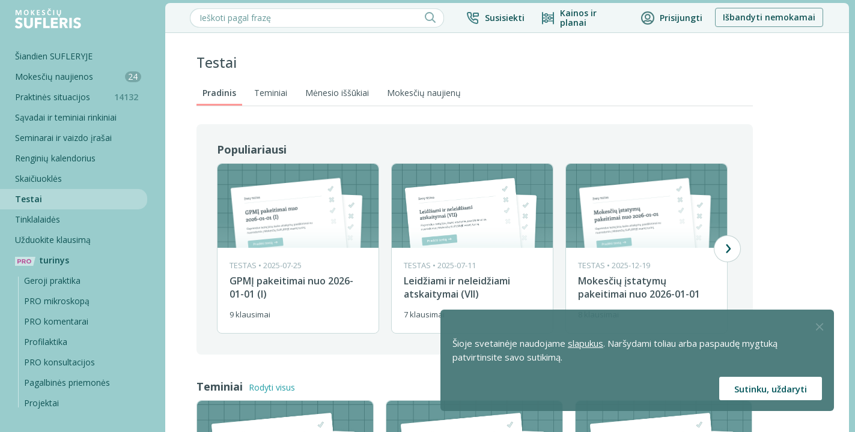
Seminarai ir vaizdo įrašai (66, 137)
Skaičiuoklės (41, 178)
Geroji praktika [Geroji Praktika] (55, 280)
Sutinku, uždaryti (770, 389)
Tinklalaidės (40, 219)
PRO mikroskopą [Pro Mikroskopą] (60, 301)
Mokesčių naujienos (81, 76)
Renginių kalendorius (58, 158)
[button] (498, 18)
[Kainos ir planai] (585, 18)
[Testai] (75, 199)
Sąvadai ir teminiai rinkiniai (69, 117)
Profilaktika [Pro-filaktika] (48, 341)
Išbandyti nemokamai (772, 17)
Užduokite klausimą (56, 239)
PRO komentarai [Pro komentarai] (59, 321)
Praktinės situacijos (84, 97)
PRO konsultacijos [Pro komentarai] (62, 362)
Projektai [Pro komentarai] (44, 403)
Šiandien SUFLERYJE (57, 56)
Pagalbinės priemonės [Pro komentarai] (70, 382)
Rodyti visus (275, 387)
